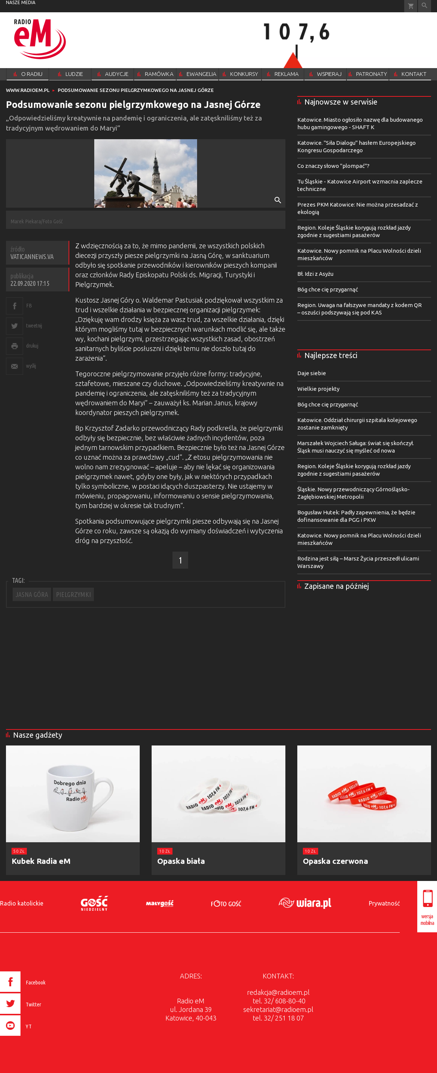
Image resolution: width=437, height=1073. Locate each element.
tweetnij (34, 325)
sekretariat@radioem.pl (278, 1009)
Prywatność (384, 903)
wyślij (31, 366)
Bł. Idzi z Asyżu (315, 274)
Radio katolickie (21, 903)
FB (29, 305)
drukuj (32, 345)
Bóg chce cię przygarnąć (327, 289)
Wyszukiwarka (424, 6)
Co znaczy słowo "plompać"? (333, 166)
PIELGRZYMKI (73, 594)
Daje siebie (311, 373)
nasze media (20, 2)
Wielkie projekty (318, 389)
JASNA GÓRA (32, 594)
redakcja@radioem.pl (278, 992)
